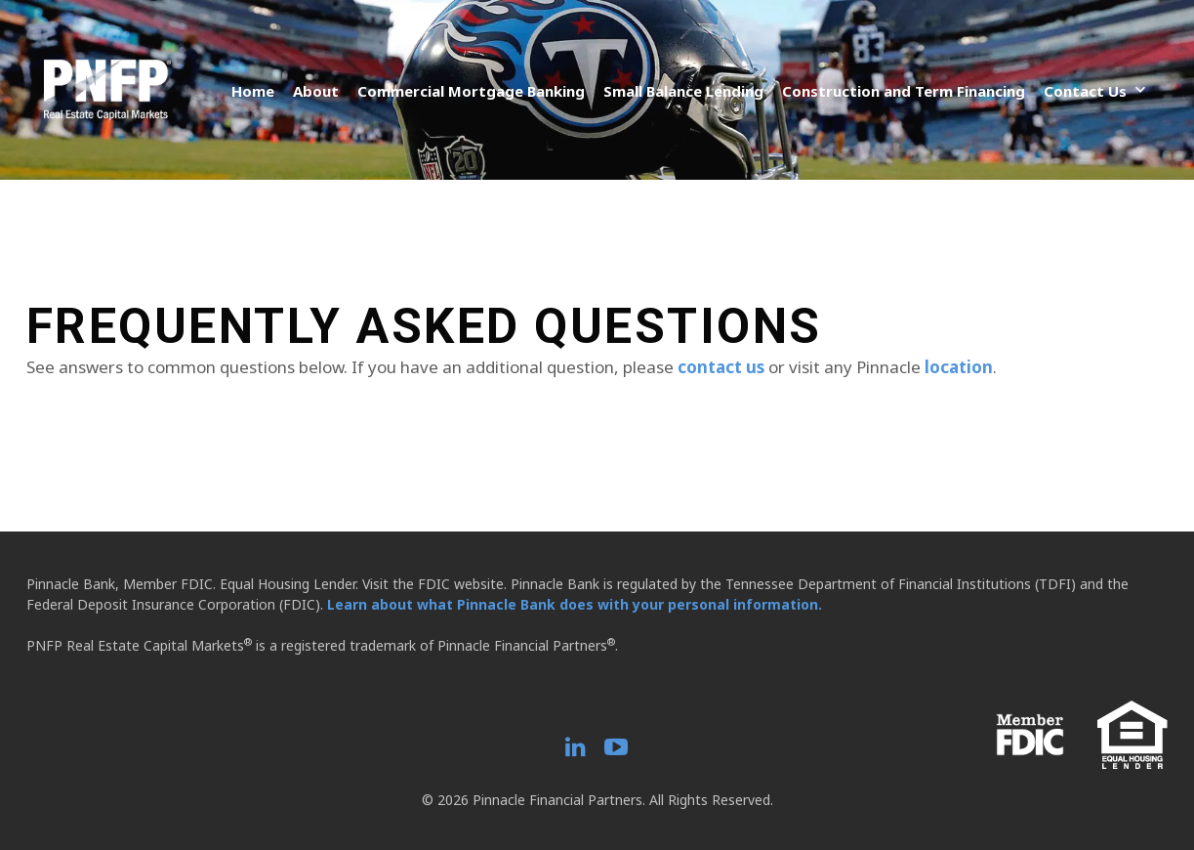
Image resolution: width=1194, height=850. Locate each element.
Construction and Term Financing (903, 91)
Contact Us (1085, 91)
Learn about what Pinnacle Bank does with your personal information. (574, 604)
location (959, 367)
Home (252, 91)
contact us (721, 367)
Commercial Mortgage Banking (471, 91)
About (316, 91)
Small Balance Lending (683, 91)
